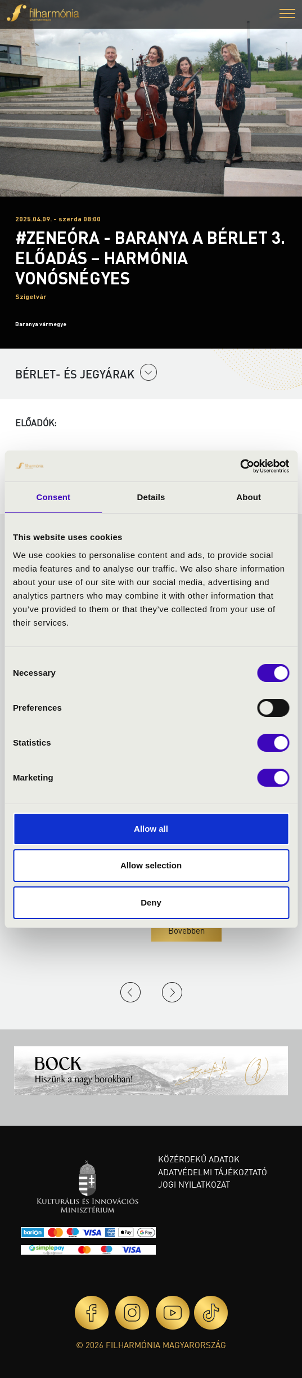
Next (172, 992)
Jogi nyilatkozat (194, 1184)
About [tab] (248, 497)
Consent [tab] (53, 497)
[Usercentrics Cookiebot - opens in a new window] (240, 466)
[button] (287, 15)
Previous (130, 992)
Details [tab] (151, 497)
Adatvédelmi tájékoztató (212, 1172)
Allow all (151, 828)
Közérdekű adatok (199, 1159)
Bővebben (186, 930)
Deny (151, 902)
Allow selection (151, 865)
